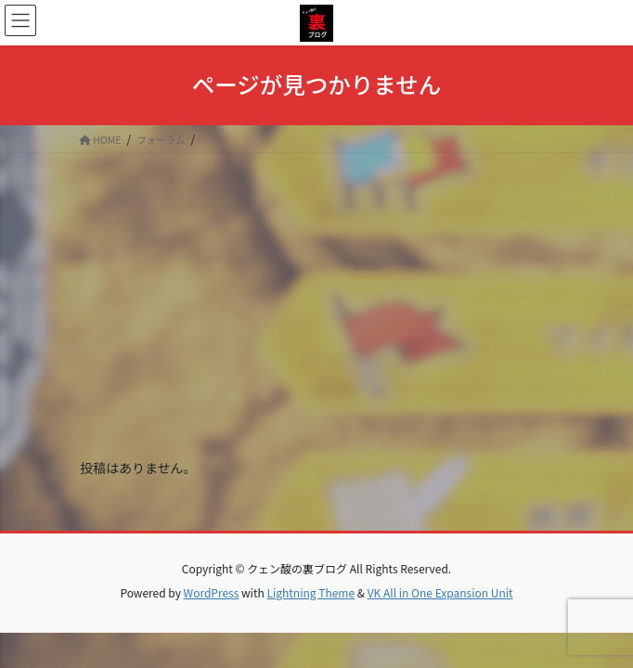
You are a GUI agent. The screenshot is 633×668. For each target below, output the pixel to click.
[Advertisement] (316, 292)
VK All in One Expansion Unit (440, 592)
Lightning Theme (310, 592)
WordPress (211, 592)
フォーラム (160, 140)
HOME (101, 140)
